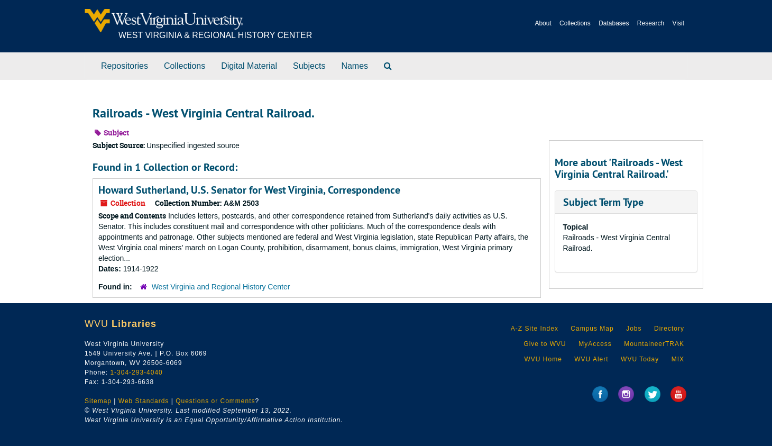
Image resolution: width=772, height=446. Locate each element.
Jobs (633, 328)
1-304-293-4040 (136, 372)
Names (354, 65)
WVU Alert (591, 359)
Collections (575, 23)
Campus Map (592, 328)
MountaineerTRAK (654, 344)
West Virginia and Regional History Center (221, 287)
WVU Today (640, 359)
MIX (678, 359)
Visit (678, 23)
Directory (669, 328)
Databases (614, 23)
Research (650, 23)
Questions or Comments (215, 401)
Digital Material (249, 65)
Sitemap (98, 401)
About (543, 23)
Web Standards (143, 401)
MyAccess (595, 344)
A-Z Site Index (534, 328)
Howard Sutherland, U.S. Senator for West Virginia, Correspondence (249, 190)
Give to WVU (544, 344)
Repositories (124, 65)
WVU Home (543, 359)
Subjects (309, 65)
